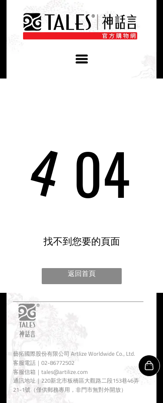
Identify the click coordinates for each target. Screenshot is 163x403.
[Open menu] (81, 59)
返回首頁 (82, 273)
